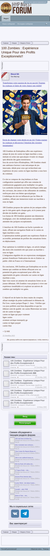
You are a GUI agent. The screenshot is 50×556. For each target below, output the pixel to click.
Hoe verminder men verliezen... (24, 445)
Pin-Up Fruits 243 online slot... (24, 464)
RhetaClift (15, 74)
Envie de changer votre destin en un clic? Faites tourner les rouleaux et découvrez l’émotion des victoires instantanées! (25, 143)
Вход (25, 416)
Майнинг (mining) (31, 375)
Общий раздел (31, 405)
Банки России (30, 365)
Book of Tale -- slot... (21, 495)
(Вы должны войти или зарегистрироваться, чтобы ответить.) (28, 339)
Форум (6, 18)
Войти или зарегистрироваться (35, 2)
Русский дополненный (8, 549)
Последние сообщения (25, 24)
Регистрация (25, 423)
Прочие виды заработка (34, 385)
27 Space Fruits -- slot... (22, 470)
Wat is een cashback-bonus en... (24, 457)
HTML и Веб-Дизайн (32, 395)
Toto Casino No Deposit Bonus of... (26, 451)
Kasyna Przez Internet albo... (23, 476)
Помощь (46, 549)
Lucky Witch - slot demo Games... (25, 483)
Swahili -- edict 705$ (21, 489)
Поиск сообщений (8, 24)
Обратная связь (36, 549)
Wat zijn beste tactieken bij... (23, 438)
